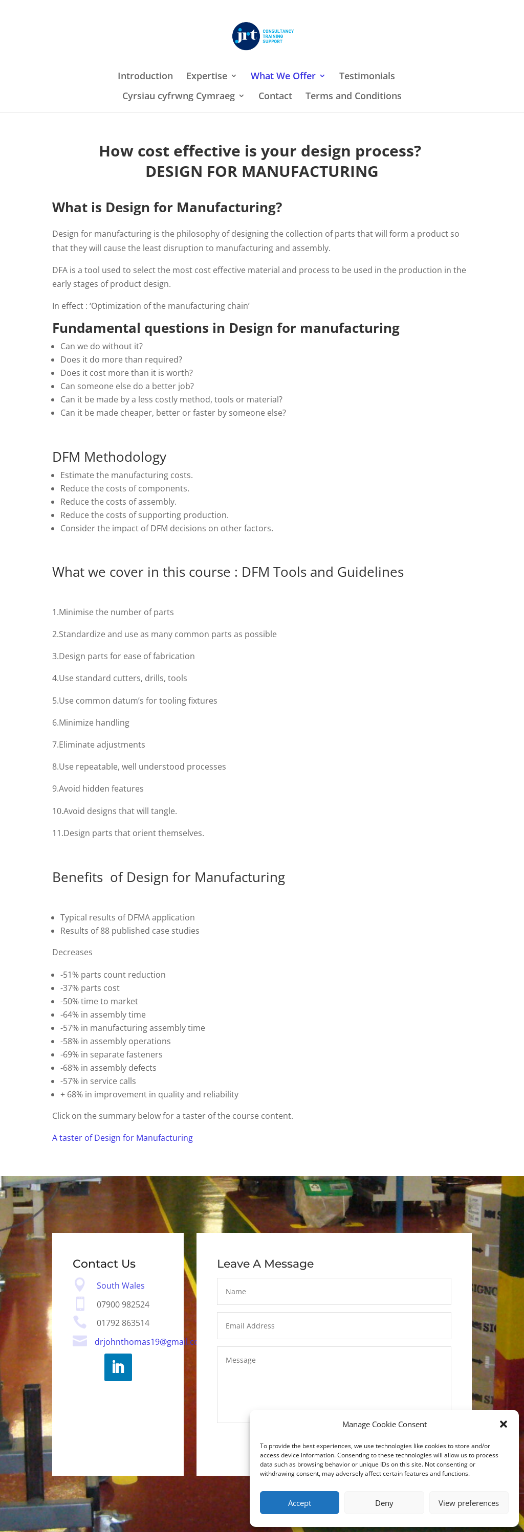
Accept (299, 1503)
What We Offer (283, 77)
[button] (503, 1424)
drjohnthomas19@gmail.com (151, 1342)
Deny (384, 1503)
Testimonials (367, 77)
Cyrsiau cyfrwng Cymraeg (178, 97)
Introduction (145, 77)
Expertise (206, 77)
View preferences (469, 1503)
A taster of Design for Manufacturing (122, 1137)
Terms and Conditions (353, 97)
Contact (275, 97)
